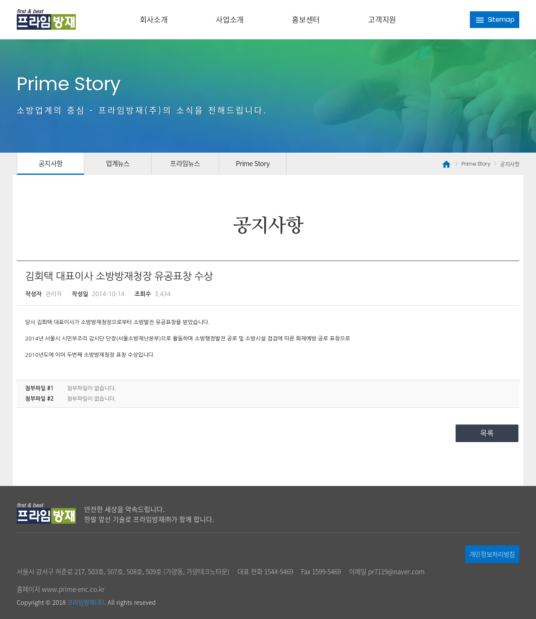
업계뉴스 (118, 163)
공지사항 (50, 163)
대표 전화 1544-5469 (265, 571)
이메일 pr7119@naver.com (387, 571)
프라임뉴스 (185, 163)
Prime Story (252, 163)
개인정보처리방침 (492, 554)
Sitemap (495, 20)
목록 (487, 433)
